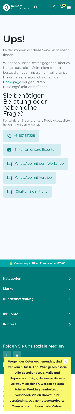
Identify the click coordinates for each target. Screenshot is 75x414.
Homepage (12, 82)
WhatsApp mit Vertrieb (29, 178)
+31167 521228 (21, 136)
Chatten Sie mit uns (27, 192)
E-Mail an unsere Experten (31, 150)
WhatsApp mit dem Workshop (35, 164)
